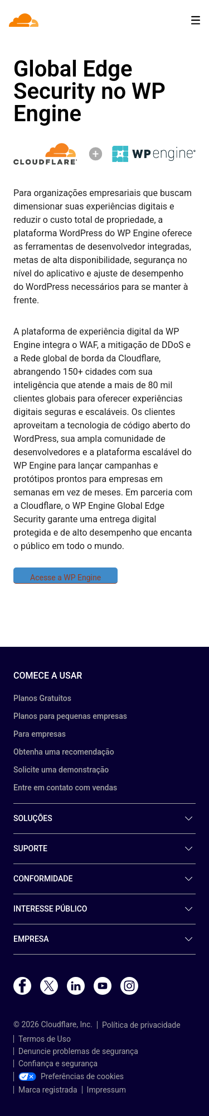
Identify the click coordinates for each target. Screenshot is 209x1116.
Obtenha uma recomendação (63, 751)
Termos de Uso (44, 1039)
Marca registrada (47, 1090)
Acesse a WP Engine (65, 577)
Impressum (106, 1090)
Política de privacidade (141, 1025)
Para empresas (39, 733)
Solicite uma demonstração (61, 769)
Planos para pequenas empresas (70, 716)
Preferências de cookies (71, 1076)
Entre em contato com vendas (65, 787)
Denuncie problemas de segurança (78, 1051)
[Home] (25, 20)
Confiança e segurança (58, 1063)
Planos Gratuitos (42, 698)
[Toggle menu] (195, 20)
